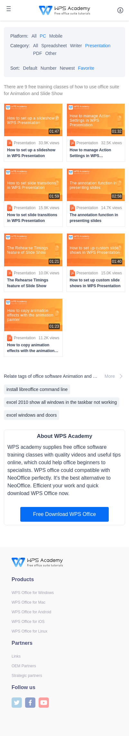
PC (43, 36)
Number (49, 68)
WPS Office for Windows (33, 592)
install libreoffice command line (37, 389)
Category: (20, 45)
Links (16, 656)
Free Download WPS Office (64, 514)
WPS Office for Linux (29, 631)
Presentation (98, 45)
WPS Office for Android (31, 612)
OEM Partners (24, 666)
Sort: (15, 68)
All (34, 36)
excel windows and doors (31, 415)
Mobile (55, 36)
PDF (37, 53)
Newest (67, 68)
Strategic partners (27, 675)
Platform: (19, 36)
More (115, 376)
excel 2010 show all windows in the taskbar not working (61, 402)
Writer (76, 45)
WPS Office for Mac (28, 602)
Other (51, 53)
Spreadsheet (54, 45)
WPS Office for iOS (28, 621)
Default (30, 68)
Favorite (86, 68)
